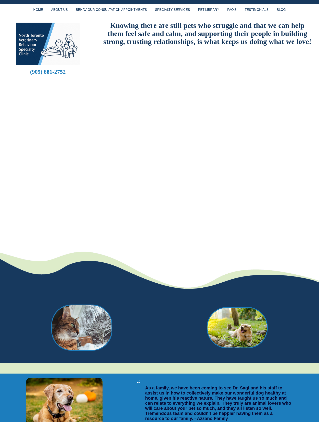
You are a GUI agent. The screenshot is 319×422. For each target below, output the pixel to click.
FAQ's (232, 9)
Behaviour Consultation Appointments (111, 9)
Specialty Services (172, 9)
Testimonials (257, 9)
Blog (281, 9)
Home (38, 9)
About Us (59, 9)
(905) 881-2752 (48, 72)
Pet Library (208, 9)
